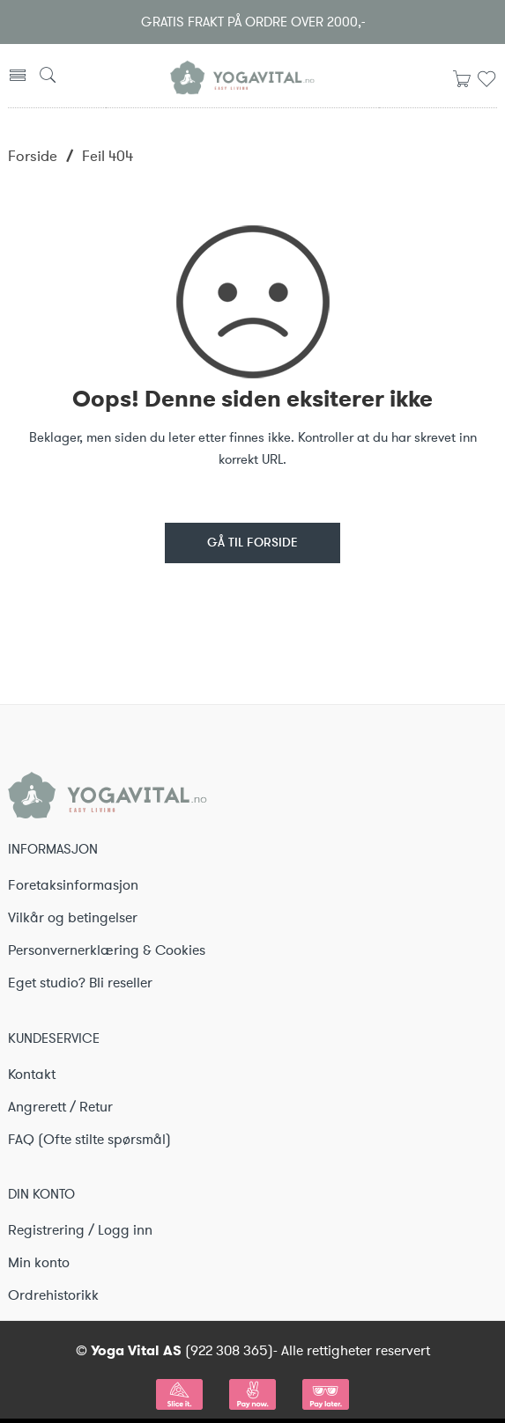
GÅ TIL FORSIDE (252, 543)
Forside (32, 155)
